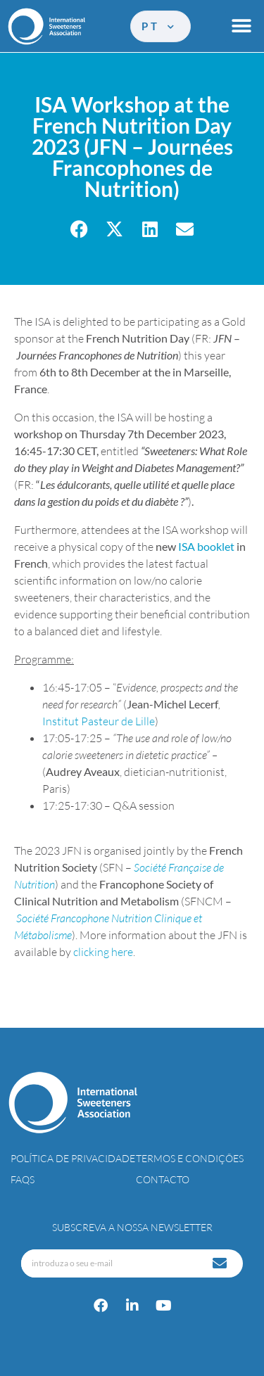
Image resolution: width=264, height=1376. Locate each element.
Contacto (162, 1179)
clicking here (103, 952)
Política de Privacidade (73, 1158)
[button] (241, 26)
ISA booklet (206, 546)
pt (159, 26)
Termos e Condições (190, 1158)
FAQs (22, 1179)
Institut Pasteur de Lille (98, 721)
